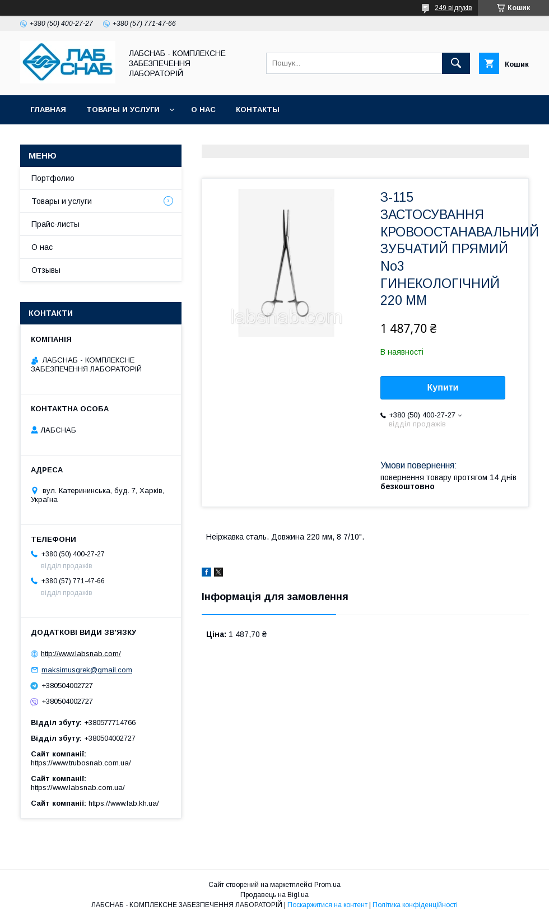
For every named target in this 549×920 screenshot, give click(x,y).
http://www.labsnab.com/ (81, 653)
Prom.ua (327, 885)
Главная (48, 109)
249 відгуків (453, 8)
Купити (443, 387)
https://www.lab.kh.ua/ (124, 803)
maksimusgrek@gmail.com (86, 670)
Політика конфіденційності (415, 905)
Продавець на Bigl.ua (274, 895)
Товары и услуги (123, 109)
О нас (203, 109)
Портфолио (53, 178)
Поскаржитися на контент (327, 905)
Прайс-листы (55, 224)
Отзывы (46, 270)
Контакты (258, 109)
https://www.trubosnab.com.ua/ (81, 763)
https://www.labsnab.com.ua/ (78, 787)
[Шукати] (456, 63)
